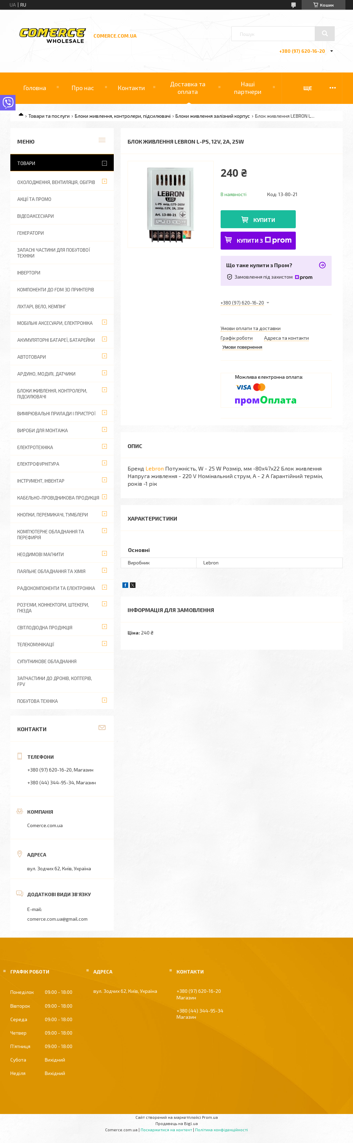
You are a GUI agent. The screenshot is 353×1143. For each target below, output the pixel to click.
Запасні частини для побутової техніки (53, 253)
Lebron (154, 468)
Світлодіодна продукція (44, 627)
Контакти (131, 87)
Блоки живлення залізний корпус (212, 116)
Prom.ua (210, 1117)
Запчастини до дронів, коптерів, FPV (54, 681)
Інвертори (28, 272)
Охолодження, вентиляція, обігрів (56, 182)
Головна (34, 87)
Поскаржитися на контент (166, 1129)
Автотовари (31, 357)
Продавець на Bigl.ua (176, 1123)
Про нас (82, 87)
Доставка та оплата (187, 87)
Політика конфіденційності (221, 1129)
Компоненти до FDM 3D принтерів (55, 289)
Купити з (264, 240)
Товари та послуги (49, 116)
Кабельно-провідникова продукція (58, 498)
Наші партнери (247, 87)
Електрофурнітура (38, 464)
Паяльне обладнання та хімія (51, 571)
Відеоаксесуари (35, 216)
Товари (26, 163)
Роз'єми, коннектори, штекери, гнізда (53, 607)
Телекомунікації (35, 644)
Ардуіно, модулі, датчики (46, 374)
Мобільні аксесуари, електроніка (55, 323)
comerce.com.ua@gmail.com (57, 919)
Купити (264, 219)
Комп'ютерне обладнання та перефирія (50, 534)
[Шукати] (325, 33)
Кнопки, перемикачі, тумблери (52, 514)
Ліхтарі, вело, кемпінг (41, 306)
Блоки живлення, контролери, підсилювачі (123, 116)
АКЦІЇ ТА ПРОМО (34, 199)
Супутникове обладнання (47, 661)
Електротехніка (35, 447)
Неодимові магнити (40, 554)
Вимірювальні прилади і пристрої (56, 413)
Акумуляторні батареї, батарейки (56, 340)
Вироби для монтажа (42, 430)
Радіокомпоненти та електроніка (56, 588)
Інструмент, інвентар (40, 481)
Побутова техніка (37, 701)
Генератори (30, 233)
